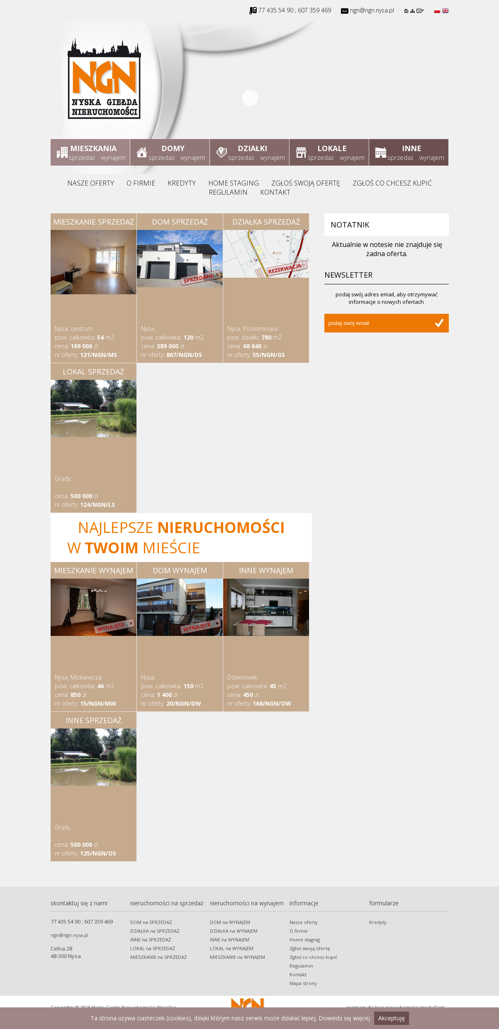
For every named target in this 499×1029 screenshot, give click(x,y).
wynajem (113, 157)
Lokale (332, 148)
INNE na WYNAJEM (229, 939)
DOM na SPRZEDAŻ (151, 922)
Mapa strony (303, 983)
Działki (252, 148)
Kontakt (275, 192)
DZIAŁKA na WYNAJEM (234, 931)
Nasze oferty (90, 183)
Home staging (233, 183)
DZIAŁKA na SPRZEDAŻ (154, 931)
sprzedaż (82, 157)
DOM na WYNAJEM (230, 922)
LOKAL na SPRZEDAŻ (152, 948)
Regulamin (228, 192)
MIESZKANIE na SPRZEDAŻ (158, 957)
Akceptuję (391, 1018)
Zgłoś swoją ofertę (305, 183)
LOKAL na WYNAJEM (231, 948)
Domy (173, 148)
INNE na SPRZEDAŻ (150, 939)
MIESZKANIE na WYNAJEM (237, 957)
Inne (411, 148)
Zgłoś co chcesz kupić (392, 183)
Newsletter (348, 275)
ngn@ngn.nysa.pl (372, 10)
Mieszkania (93, 148)
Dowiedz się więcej (344, 1018)
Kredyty (182, 183)
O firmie (141, 183)
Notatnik (350, 225)
